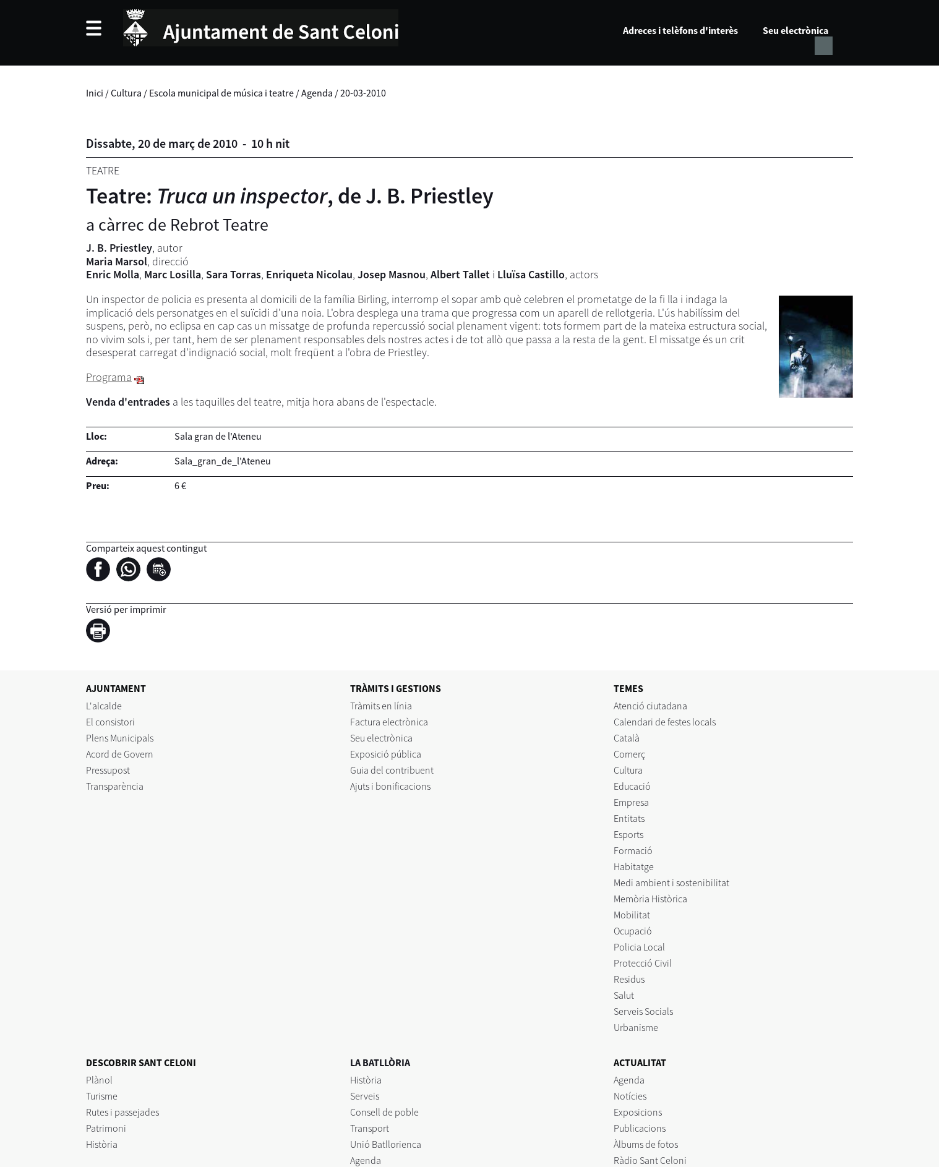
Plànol (99, 1080)
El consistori (110, 722)
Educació (632, 786)
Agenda (317, 93)
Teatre (102, 170)
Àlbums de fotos (646, 1144)
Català (627, 738)
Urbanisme (636, 1027)
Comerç (629, 754)
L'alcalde (104, 705)
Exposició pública (385, 754)
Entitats (629, 818)
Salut (624, 995)
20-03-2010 (363, 93)
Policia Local (639, 947)
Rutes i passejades (122, 1112)
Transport (369, 1128)
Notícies (630, 1096)
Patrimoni (106, 1128)
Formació (633, 850)
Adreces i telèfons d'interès (680, 30)
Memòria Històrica (650, 898)
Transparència (115, 786)
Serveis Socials (643, 1011)
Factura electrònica (389, 722)
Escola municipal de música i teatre (221, 93)
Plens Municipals (119, 738)
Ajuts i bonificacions (390, 786)
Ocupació (633, 931)
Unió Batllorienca (385, 1144)
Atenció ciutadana (650, 705)
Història (102, 1144)
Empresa (631, 802)
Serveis (364, 1096)
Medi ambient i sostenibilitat (671, 882)
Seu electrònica (795, 30)
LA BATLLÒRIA (380, 1062)
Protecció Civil (643, 963)
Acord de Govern (119, 754)
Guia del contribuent (392, 770)
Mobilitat (632, 914)
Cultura (126, 93)
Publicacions (640, 1128)
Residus (629, 979)
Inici (94, 93)
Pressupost (108, 770)
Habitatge (634, 866)
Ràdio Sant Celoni (650, 1160)
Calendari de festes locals (665, 722)
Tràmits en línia (381, 705)
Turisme (102, 1096)
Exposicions (638, 1112)
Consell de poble (384, 1112)
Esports (628, 834)
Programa (109, 377)
